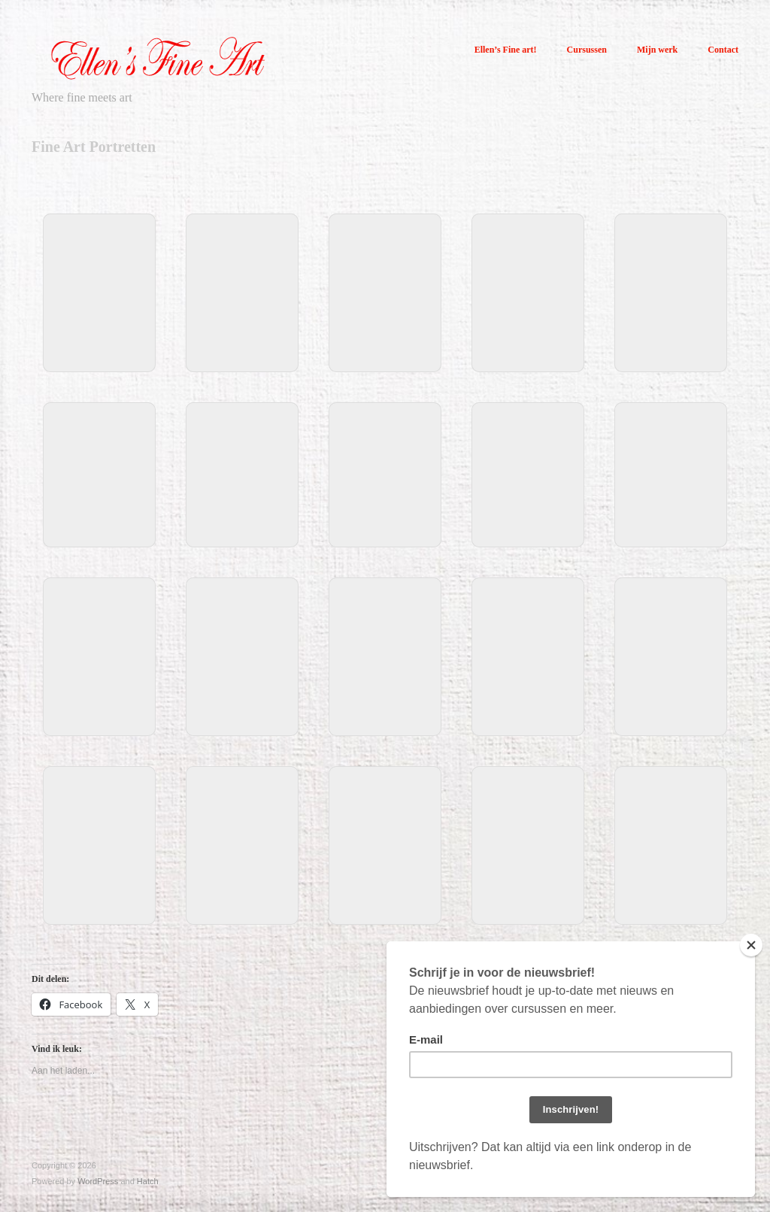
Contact (723, 49)
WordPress (97, 1181)
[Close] (751, 945)
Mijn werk (655, 49)
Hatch (148, 1181)
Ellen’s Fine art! (501, 49)
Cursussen (584, 49)
